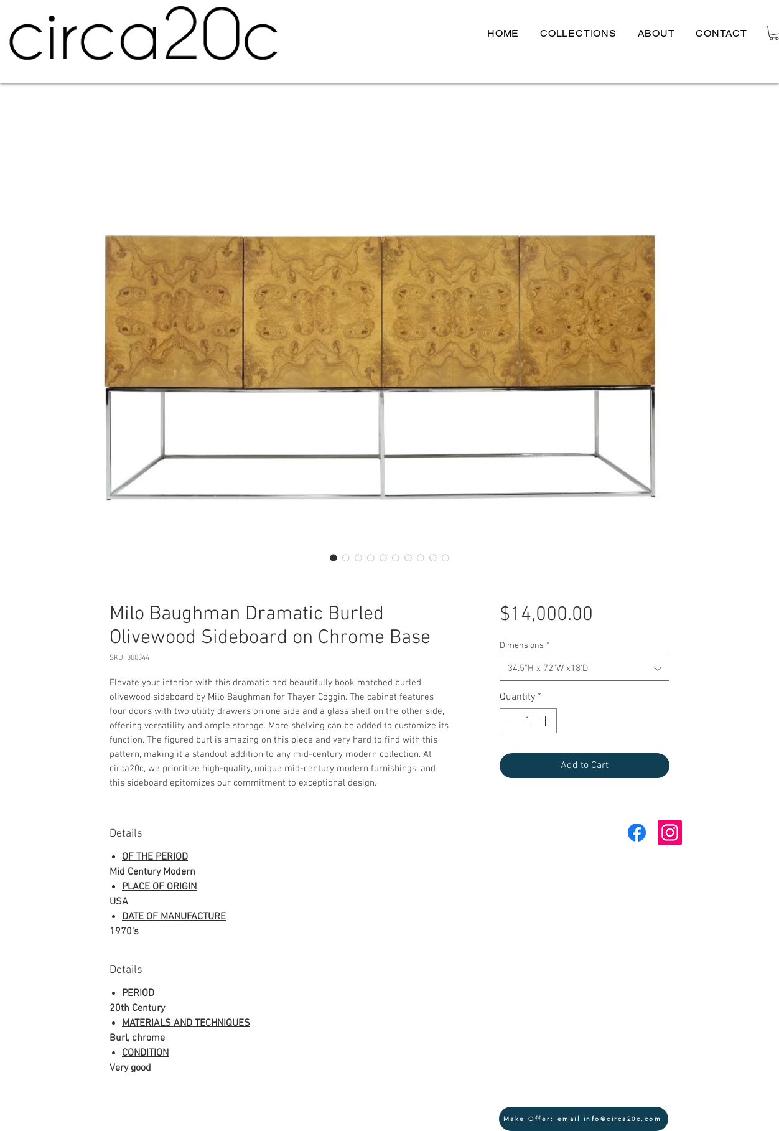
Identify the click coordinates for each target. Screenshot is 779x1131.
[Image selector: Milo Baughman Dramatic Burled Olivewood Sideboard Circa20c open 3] (420, 557)
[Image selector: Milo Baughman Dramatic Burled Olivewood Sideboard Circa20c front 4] (445, 557)
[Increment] (546, 721)
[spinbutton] (528, 721)
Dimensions (524, 646)
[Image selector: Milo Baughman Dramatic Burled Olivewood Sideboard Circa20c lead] (333, 557)
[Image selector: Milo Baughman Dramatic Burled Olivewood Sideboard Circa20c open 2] (383, 557)
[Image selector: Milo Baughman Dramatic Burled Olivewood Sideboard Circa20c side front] (433, 557)
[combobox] (584, 669)
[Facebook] (637, 832)
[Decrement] (510, 721)
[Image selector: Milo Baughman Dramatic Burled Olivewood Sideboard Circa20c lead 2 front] (358, 557)
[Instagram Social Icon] (670, 832)
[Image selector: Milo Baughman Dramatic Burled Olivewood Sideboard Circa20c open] (371, 557)
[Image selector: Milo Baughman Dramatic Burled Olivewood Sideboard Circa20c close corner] (396, 557)
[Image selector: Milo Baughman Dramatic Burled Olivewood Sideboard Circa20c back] (408, 557)
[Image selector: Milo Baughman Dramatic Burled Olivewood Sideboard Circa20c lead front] (346, 557)
